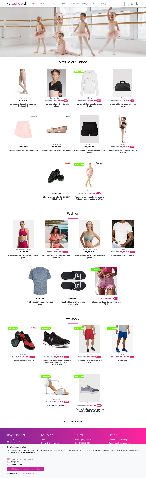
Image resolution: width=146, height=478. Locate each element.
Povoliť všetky (14, 469)
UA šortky (122, 361)
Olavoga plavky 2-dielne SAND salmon (56, 257)
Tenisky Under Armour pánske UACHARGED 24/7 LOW (89, 410)
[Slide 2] (74, 54)
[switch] (8, 462)
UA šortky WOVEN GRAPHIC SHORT (89, 362)
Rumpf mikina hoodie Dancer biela (89, 105)
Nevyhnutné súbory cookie (22, 459)
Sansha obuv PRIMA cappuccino (56, 151)
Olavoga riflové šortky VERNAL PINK (106, 303)
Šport (54, 4)
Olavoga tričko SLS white (123, 256)
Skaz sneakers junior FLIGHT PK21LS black (56, 198)
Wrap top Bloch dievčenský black (56, 105)
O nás (69, 4)
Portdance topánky (56, 405)
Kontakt (92, 4)
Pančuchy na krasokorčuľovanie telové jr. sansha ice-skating (89, 198)
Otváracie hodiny (80, 4)
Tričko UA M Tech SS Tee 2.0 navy (40, 303)
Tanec (33, 4)
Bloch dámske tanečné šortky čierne (123, 151)
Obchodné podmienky (50, 443)
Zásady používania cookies (27, 474)
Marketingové (16, 464)
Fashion (41, 4)
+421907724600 (83, 443)
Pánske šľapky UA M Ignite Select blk (73, 303)
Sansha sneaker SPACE (23, 361)
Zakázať (40, 469)
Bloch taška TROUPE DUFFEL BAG (123, 105)
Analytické (15, 462)
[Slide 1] (71, 54)
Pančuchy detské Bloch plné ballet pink (23, 105)
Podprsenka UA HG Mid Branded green (90, 257)
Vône (48, 4)
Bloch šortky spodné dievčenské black (89, 151)
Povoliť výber (28, 469)
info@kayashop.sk (84, 440)
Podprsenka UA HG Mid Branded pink (23, 257)
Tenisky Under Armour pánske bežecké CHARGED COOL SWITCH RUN (56, 362)
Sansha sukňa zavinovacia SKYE (23, 151)
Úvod (63, 4)
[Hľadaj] (111, 4)
